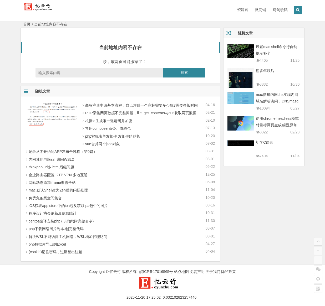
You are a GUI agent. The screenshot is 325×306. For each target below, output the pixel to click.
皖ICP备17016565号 (156, 271)
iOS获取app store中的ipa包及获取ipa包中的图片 (68, 206)
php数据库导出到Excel (47, 244)
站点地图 (181, 271)
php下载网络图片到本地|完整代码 (56, 229)
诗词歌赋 (280, 10)
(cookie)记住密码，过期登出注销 (55, 252)
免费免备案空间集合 (45, 198)
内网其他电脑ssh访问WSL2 (51, 159)
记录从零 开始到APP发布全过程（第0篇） (63, 151)
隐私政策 (228, 271)
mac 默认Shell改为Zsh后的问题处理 (58, 190)
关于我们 (213, 271)
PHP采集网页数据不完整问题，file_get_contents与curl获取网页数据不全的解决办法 (153, 113)
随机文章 (35, 91)
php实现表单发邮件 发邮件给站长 (112, 136)
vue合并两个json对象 (102, 144)
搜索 (184, 72)
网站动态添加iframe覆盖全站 (52, 182)
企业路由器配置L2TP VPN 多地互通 (58, 175)
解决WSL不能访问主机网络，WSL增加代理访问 (68, 237)
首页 (27, 24)
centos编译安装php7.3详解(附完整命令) (61, 221)
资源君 (242, 10)
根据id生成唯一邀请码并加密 (108, 121)
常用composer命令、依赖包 (108, 128)
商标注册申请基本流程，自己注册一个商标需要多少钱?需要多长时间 (141, 105)
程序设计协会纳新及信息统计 (53, 213)
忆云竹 (115, 271)
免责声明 (197, 271)
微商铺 (260, 10)
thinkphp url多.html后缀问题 (51, 167)
